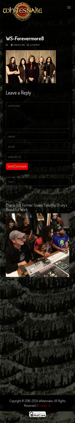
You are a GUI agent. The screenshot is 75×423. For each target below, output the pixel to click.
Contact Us (44, 405)
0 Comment (35, 45)
